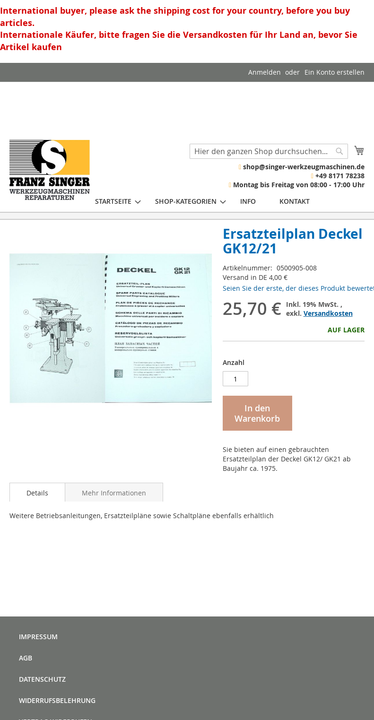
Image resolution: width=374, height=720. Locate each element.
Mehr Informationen (114, 492)
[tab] (37, 492)
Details (37, 492)
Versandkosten (328, 313)
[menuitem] (113, 201)
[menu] (202, 201)
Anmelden (264, 72)
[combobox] (269, 151)
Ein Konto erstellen (334, 72)
